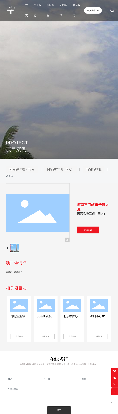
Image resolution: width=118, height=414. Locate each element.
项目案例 (16, 151)
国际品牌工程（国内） (91, 214)
